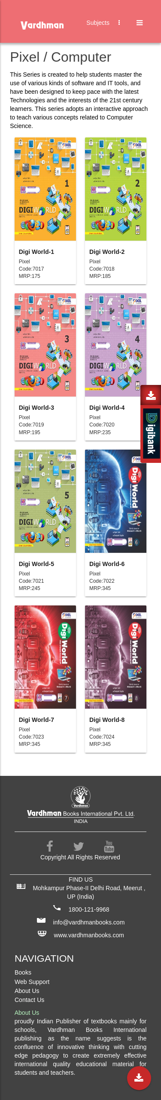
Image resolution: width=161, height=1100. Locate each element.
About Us (27, 990)
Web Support (32, 981)
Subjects (107, 31)
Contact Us (29, 999)
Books (23, 972)
